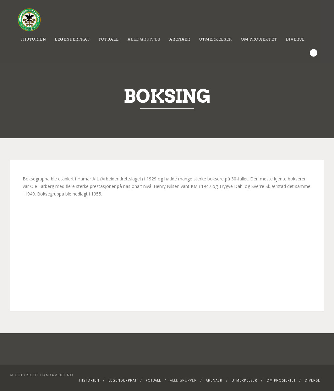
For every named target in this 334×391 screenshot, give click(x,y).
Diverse (295, 39)
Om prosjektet (259, 39)
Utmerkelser (215, 39)
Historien (33, 39)
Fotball (109, 39)
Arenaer (179, 39)
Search (313, 53)
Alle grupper (144, 39)
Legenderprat (72, 39)
